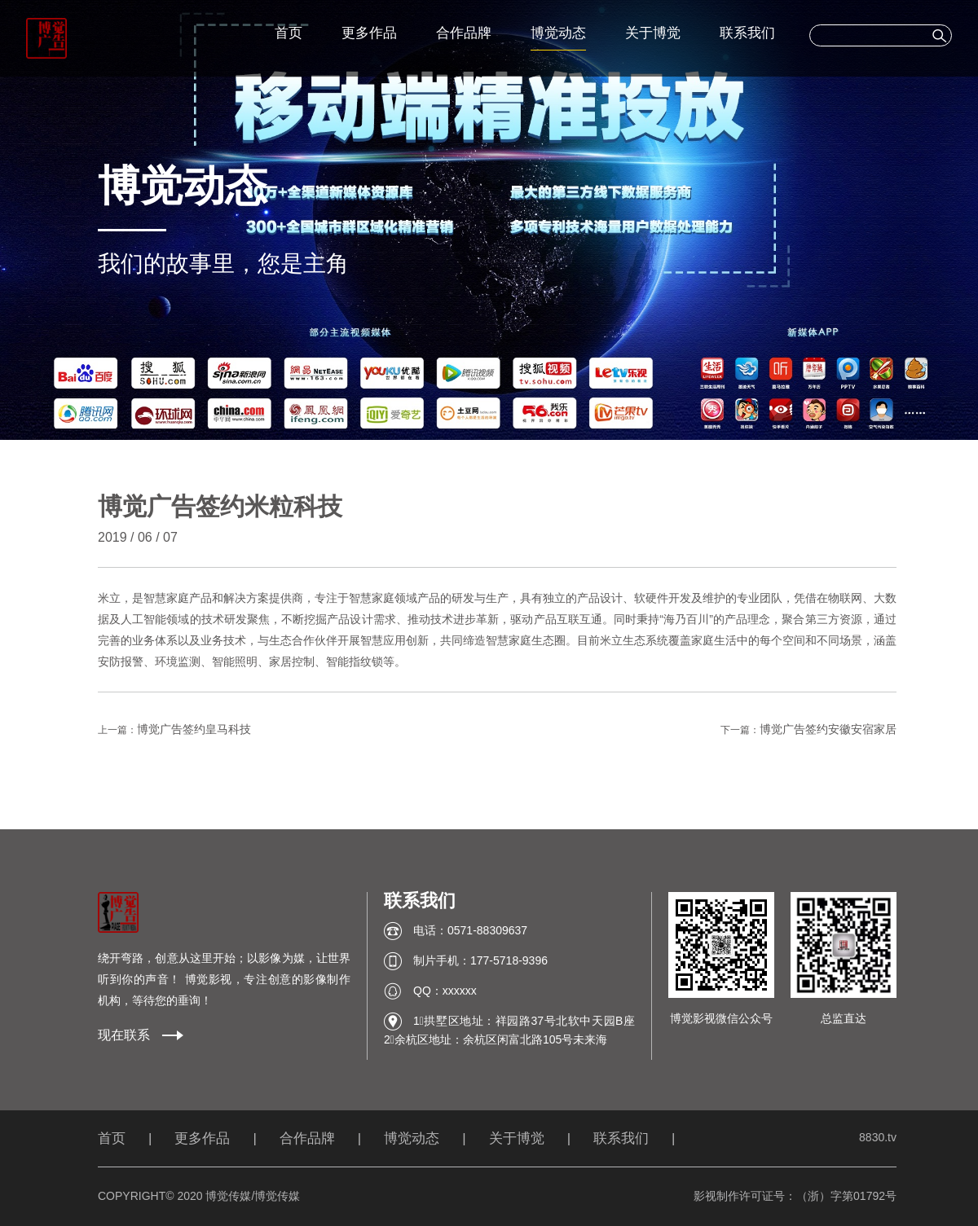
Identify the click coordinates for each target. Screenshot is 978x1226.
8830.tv (877, 1137)
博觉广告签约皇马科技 (194, 729)
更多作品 (369, 33)
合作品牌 (463, 33)
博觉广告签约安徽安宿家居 (828, 729)
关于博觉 (653, 33)
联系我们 (747, 33)
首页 (288, 33)
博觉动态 (558, 33)
